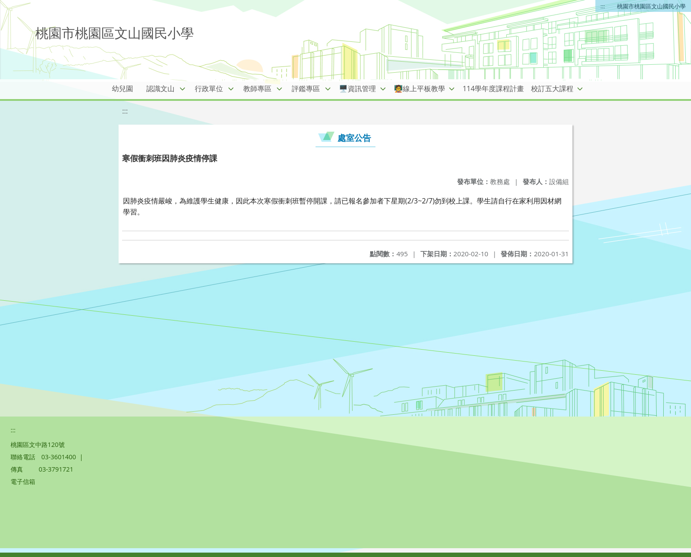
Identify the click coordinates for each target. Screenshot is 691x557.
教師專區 (257, 88)
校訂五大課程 (552, 88)
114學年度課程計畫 (493, 88)
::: (603, 6)
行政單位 (209, 88)
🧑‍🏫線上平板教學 (419, 88)
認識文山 (160, 88)
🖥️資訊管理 (357, 88)
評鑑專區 (306, 88)
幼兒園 (122, 88)
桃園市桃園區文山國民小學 (651, 6)
